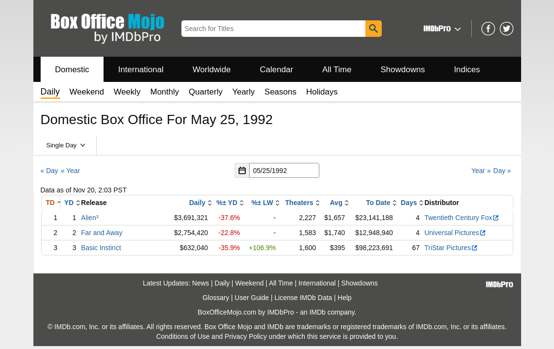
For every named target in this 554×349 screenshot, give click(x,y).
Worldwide (212, 69)
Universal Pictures (455, 233)
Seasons (281, 91)
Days (409, 202)
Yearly (243, 91)
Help (345, 297)
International (141, 69)
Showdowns (402, 69)
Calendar (276, 69)
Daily (197, 202)
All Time (336, 69)
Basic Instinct (101, 248)
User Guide (252, 297)
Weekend (87, 91)
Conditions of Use (183, 336)
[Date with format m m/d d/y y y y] (284, 170)
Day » (502, 170)
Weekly (127, 91)
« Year (70, 170)
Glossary (215, 297)
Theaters (299, 202)
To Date (378, 202)
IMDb (317, 312)
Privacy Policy (246, 336)
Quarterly (206, 91)
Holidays (322, 91)
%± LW (262, 202)
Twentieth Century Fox (461, 218)
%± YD (226, 202)
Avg (336, 202)
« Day (50, 170)
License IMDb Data (303, 297)
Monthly (164, 91)
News (200, 283)
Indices (467, 69)
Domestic (72, 69)
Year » (481, 170)
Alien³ (90, 218)
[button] (441, 28)
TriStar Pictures (451, 248)
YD (69, 202)
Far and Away (101, 233)
